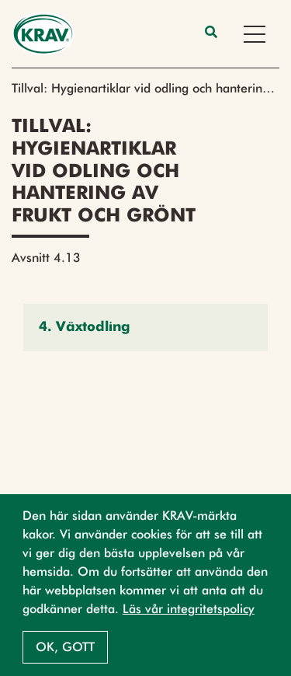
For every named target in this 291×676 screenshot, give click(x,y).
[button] (145, 327)
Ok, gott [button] (65, 646)
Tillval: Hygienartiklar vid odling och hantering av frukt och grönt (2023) (145, 88)
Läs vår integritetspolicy (189, 608)
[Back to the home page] (43, 33)
